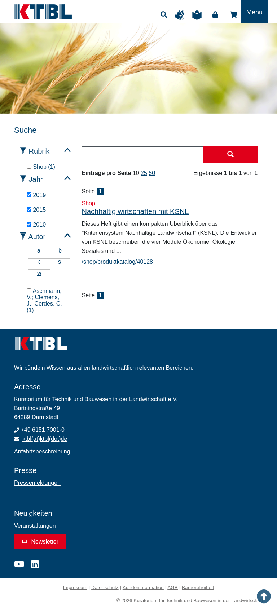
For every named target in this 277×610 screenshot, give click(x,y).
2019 (36, 195)
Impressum (75, 587)
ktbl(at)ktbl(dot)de (44, 439)
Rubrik (39, 151)
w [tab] (39, 273)
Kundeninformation (143, 587)
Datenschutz (105, 587)
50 (152, 173)
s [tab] (59, 262)
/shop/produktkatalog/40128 (117, 262)
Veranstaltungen (35, 526)
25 (144, 173)
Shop (233, 15)
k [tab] (38, 262)
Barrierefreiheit (198, 587)
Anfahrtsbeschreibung (42, 451)
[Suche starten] (230, 154)
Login (215, 15)
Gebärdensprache (181, 15)
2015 (36, 210)
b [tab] (60, 250)
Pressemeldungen (37, 483)
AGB (172, 587)
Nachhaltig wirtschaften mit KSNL (135, 211)
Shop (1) (41, 167)
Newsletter (40, 541)
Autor (36, 237)
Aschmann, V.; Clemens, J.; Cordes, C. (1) (44, 300)
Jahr (36, 179)
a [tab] (38, 250)
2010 (36, 224)
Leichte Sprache (199, 15)
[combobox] (143, 154)
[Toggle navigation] (254, 11)
